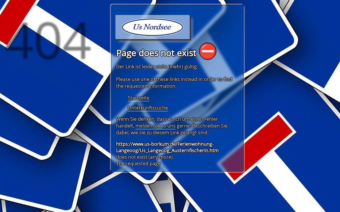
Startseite (138, 98)
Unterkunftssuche (148, 108)
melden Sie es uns (156, 125)
